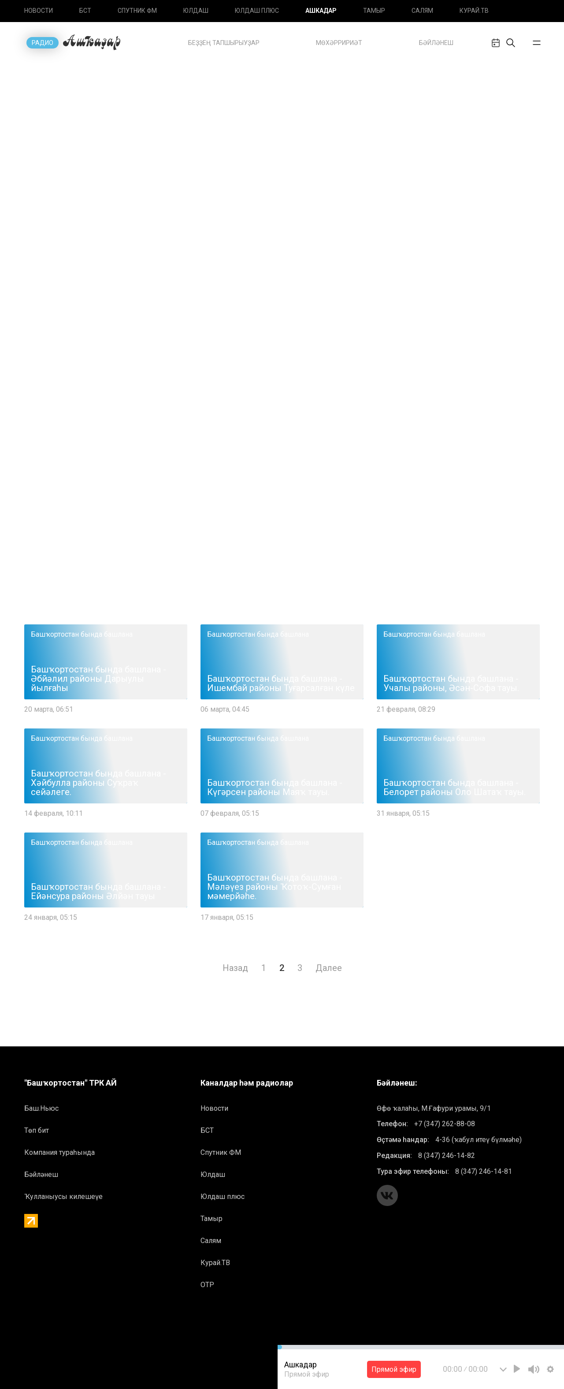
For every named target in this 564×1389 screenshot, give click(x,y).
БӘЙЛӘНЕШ (436, 42)
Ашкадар (321, 10)
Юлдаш (195, 10)
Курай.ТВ (474, 10)
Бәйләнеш (41, 1174)
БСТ (85, 10)
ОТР (207, 1285)
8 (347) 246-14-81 (483, 1171)
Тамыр (374, 10)
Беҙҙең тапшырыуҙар (224, 42)
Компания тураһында (59, 1152)
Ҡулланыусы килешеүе (63, 1196)
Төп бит (36, 1130)
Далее (328, 968)
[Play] (517, 1369)
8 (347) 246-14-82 (446, 1155)
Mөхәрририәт (339, 42)
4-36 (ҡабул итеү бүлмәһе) (478, 1139)
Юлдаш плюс (257, 10)
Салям (422, 10)
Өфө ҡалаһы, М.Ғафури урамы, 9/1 (434, 1108)
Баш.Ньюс (41, 1108)
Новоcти (38, 10)
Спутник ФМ (137, 10)
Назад (235, 968)
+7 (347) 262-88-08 (444, 1124)
